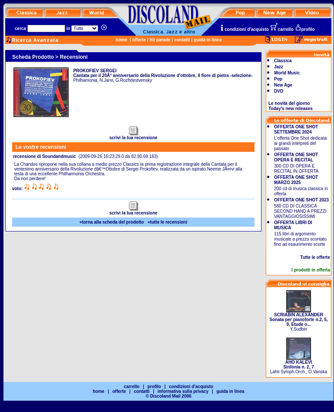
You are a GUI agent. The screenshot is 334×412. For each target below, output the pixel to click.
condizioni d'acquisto (244, 29)
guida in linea (208, 39)
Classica (283, 60)
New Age (283, 85)
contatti (182, 39)
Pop (278, 79)
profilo (305, 29)
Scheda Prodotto (33, 57)
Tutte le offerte (315, 257)
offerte (139, 39)
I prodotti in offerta (310, 270)
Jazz (278, 66)
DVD (278, 91)
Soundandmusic (59, 156)
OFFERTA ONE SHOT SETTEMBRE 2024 (296, 129)
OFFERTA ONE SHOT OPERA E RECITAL (296, 157)
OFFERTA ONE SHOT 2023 (301, 200)
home (121, 39)
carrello (282, 29)
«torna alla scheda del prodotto (111, 222)
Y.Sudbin (298, 320)
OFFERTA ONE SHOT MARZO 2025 (296, 180)
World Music (287, 72)
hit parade (160, 39)
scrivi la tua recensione (133, 135)
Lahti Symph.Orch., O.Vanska (298, 365)
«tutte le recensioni (167, 222)
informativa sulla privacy (183, 391)
